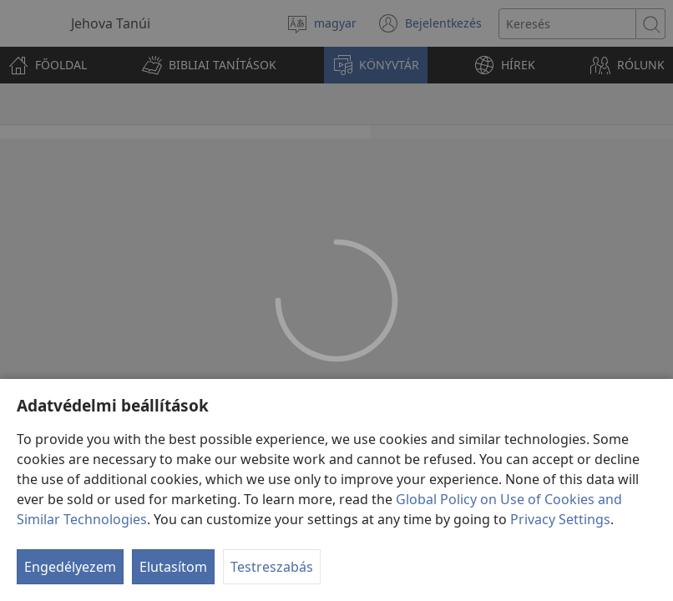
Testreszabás (271, 567)
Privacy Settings (560, 519)
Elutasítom (173, 567)
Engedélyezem (70, 567)
